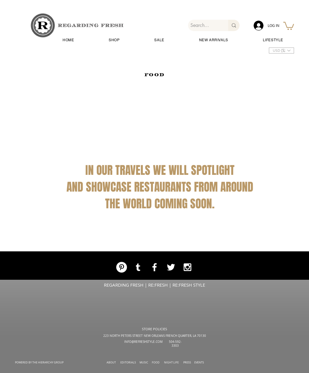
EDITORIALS (128, 362)
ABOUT (111, 362)
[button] (288, 25)
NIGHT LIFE (171, 362)
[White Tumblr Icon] (138, 267)
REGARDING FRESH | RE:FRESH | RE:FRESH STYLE (154, 285)
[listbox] (281, 50)
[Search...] (203, 25)
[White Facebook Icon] (154, 267)
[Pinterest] (121, 267)
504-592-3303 (175, 344)
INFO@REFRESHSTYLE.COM (143, 342)
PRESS (187, 362)
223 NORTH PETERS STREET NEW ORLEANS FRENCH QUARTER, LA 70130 (154, 336)
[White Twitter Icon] (171, 267)
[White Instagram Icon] (187, 267)
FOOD (156, 362)
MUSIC (144, 362)
